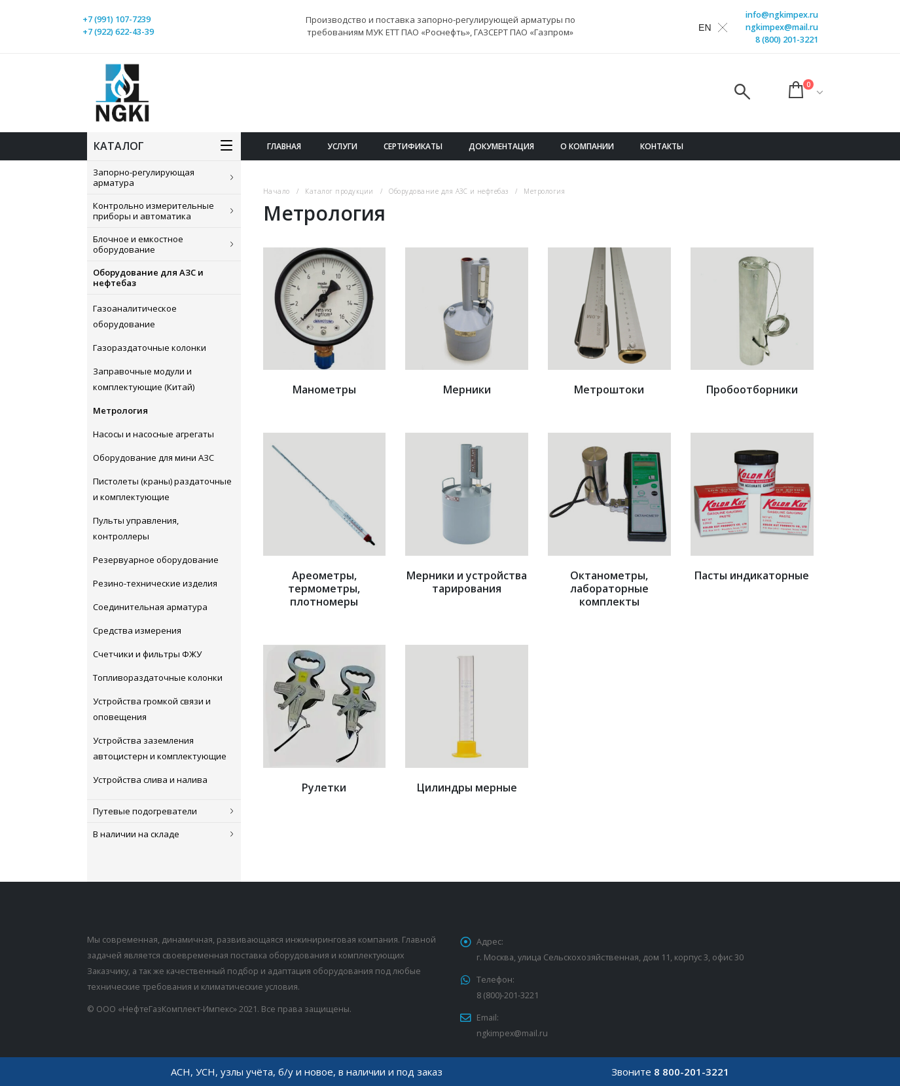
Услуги (342, 146)
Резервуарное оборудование (156, 560)
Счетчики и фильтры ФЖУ (147, 654)
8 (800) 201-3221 (786, 39)
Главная (284, 146)
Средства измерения (137, 630)
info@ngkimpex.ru (782, 14)
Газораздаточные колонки (149, 347)
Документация (501, 146)
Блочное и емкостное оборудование (138, 244)
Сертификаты (413, 146)
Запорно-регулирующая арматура (143, 177)
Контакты (661, 146)
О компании (587, 146)
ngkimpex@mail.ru (782, 27)
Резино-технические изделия (155, 583)
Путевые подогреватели (145, 811)
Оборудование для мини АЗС (153, 457)
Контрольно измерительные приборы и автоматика (153, 211)
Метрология (120, 410)
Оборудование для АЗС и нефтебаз (148, 277)
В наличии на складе (136, 834)
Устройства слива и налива (150, 780)
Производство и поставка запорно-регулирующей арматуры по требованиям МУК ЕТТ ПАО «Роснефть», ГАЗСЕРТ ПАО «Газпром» (440, 26)
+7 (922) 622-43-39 (118, 31)
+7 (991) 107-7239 (116, 19)
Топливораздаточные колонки (158, 677)
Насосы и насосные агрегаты (153, 434)
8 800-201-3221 (691, 1071)
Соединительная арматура (150, 607)
